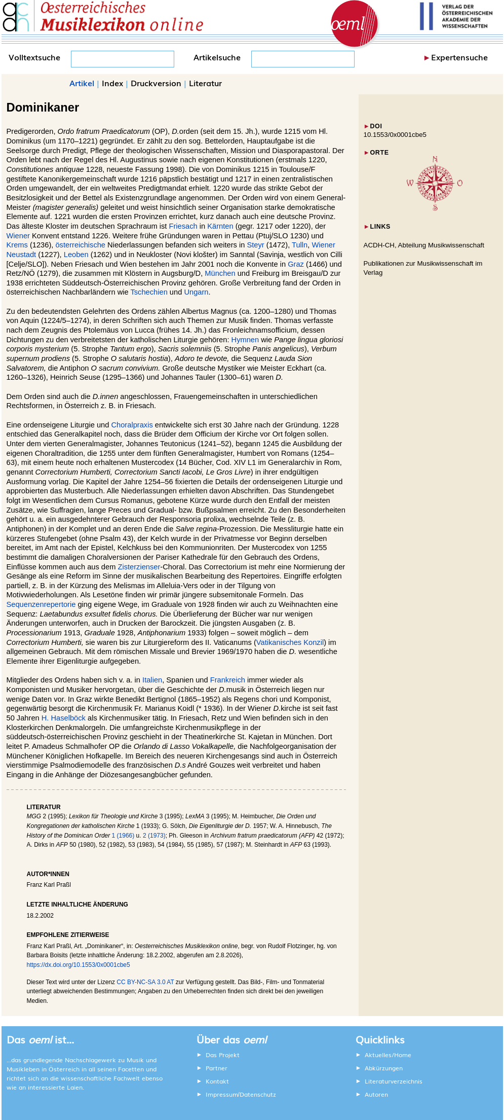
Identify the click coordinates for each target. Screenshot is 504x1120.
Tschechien (148, 292)
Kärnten (220, 226)
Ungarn (196, 292)
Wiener (18, 236)
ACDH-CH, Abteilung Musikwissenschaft (424, 245)
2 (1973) (154, 835)
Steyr (255, 245)
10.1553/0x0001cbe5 (395, 134)
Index (112, 83)
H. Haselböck (64, 718)
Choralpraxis (131, 425)
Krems (17, 245)
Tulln (299, 245)
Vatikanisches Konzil (290, 642)
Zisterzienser (139, 567)
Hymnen (245, 340)
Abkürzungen (384, 1067)
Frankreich (227, 680)
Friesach (183, 226)
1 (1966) (123, 835)
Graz (296, 264)
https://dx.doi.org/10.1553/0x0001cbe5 (78, 964)
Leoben (76, 254)
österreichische (80, 245)
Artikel (81, 83)
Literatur (205, 83)
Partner (216, 1067)
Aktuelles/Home (388, 1054)
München (220, 273)
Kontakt (217, 1081)
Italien (152, 680)
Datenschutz (258, 1094)
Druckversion (156, 83)
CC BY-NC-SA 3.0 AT (145, 982)
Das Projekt (223, 1054)
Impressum (222, 1094)
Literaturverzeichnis (393, 1081)
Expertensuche (459, 57)
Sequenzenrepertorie (41, 604)
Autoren (376, 1094)
